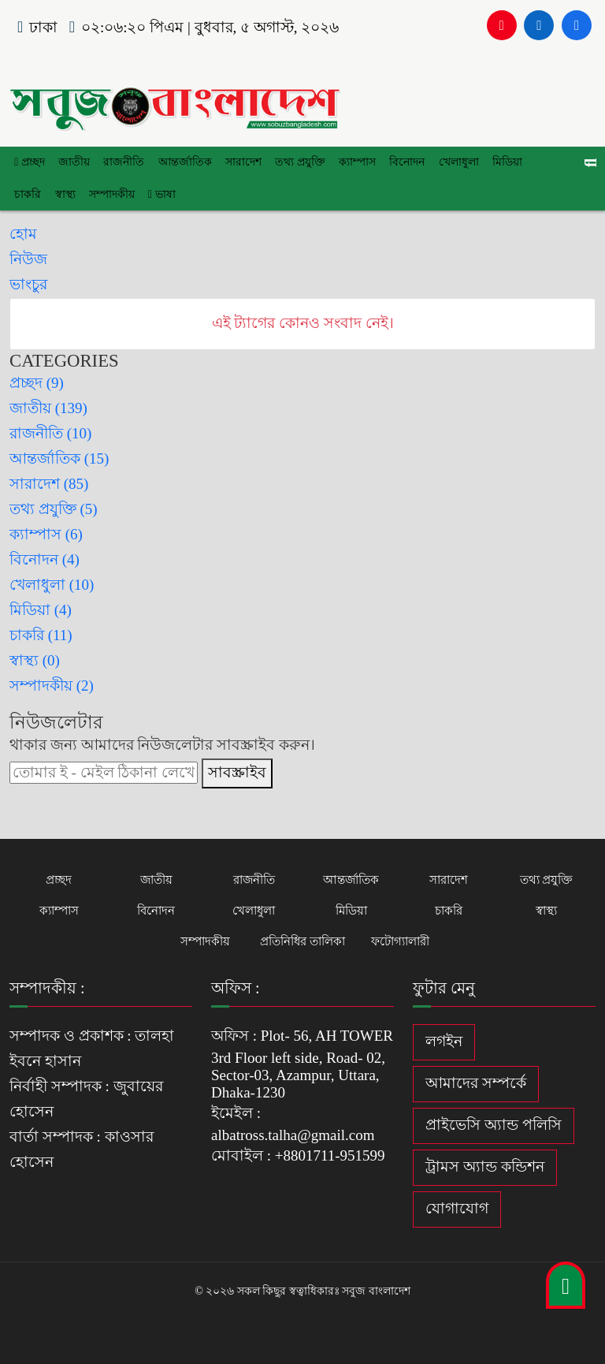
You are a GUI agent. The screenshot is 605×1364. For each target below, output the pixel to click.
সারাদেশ (242, 162)
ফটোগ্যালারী (400, 940)
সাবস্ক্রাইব (237, 771)
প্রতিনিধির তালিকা (302, 940)
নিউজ (28, 258)
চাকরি (27, 193)
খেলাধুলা (455, 162)
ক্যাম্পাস (354, 162)
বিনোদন (403, 162)
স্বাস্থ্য (64, 193)
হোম (23, 233)
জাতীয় (73, 162)
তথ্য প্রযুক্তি (298, 162)
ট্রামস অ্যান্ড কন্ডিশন (484, 1165)
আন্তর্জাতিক (183, 162)
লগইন (443, 1040)
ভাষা (160, 193)
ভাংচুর (28, 283)
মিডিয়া (503, 162)
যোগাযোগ (456, 1207)
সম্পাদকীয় (111, 193)
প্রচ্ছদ (29, 162)
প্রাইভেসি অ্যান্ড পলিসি (493, 1124)
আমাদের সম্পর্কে (475, 1082)
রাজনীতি (122, 162)
